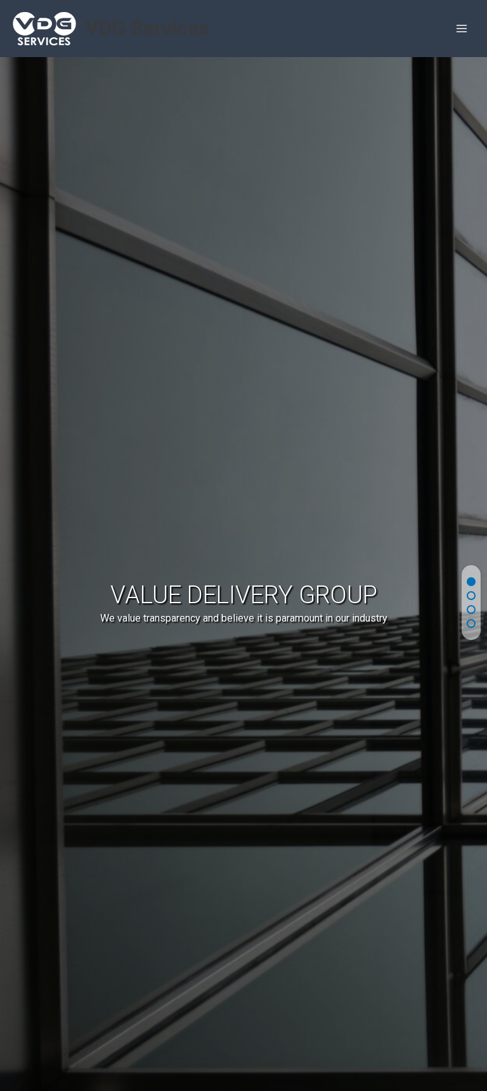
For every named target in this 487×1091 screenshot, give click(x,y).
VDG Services (147, 28)
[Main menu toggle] (462, 29)
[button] (471, 581)
